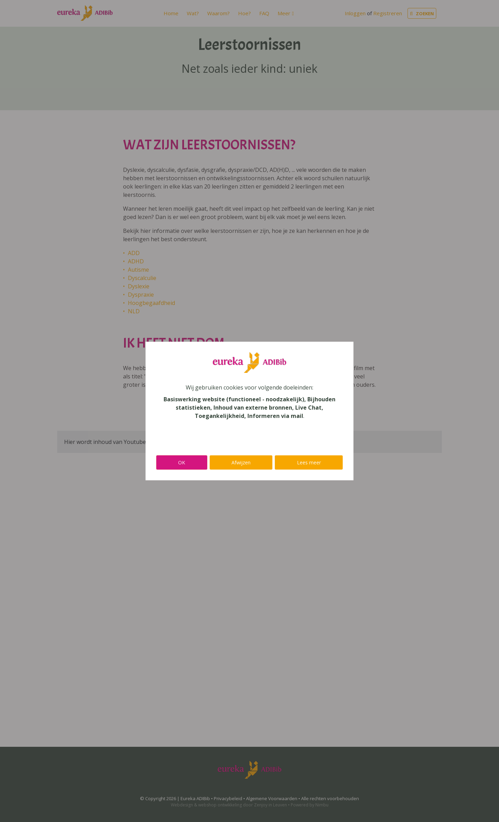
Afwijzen (241, 462)
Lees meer (309, 462)
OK (181, 462)
